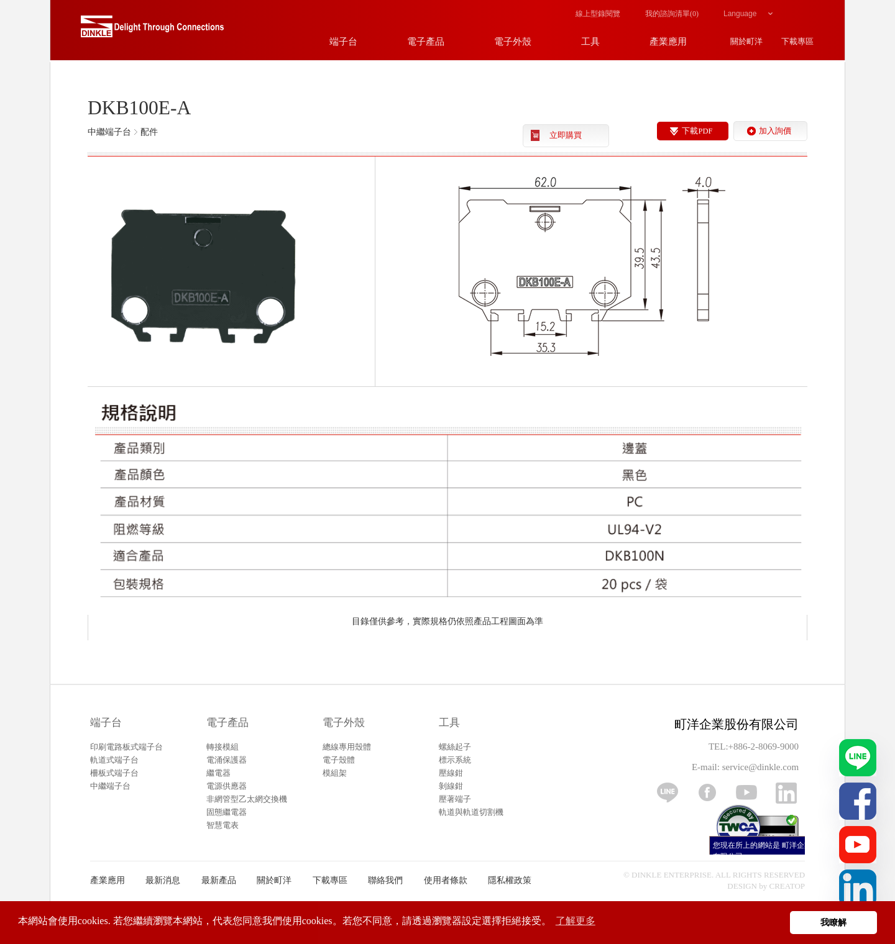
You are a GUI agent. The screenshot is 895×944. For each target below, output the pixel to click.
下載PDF (697, 131)
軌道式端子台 (114, 760)
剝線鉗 (451, 786)
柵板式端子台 (114, 773)
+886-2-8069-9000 (763, 746)
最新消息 (162, 880)
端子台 (106, 722)
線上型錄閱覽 (598, 13)
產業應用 (107, 880)
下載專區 (330, 880)
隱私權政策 (509, 880)
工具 (449, 722)
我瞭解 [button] (833, 922)
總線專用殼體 (347, 746)
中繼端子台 (110, 786)
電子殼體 (339, 760)
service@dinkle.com (760, 767)
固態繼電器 (226, 812)
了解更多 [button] (575, 920)
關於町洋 (274, 880)
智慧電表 (222, 825)
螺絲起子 (455, 746)
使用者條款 (445, 880)
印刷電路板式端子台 (126, 746)
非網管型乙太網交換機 (246, 799)
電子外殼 (344, 722)
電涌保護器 (226, 760)
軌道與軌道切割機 (471, 812)
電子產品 (227, 722)
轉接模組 (222, 746)
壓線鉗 (451, 773)
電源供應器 (226, 786)
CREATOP (787, 886)
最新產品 (218, 880)
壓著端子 (455, 799)
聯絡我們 (385, 880)
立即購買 (565, 135)
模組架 (335, 773)
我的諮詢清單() (672, 13)
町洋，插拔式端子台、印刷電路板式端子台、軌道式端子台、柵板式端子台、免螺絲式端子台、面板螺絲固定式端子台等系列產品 (152, 31)
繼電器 (218, 773)
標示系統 (455, 760)
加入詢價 (775, 131)
